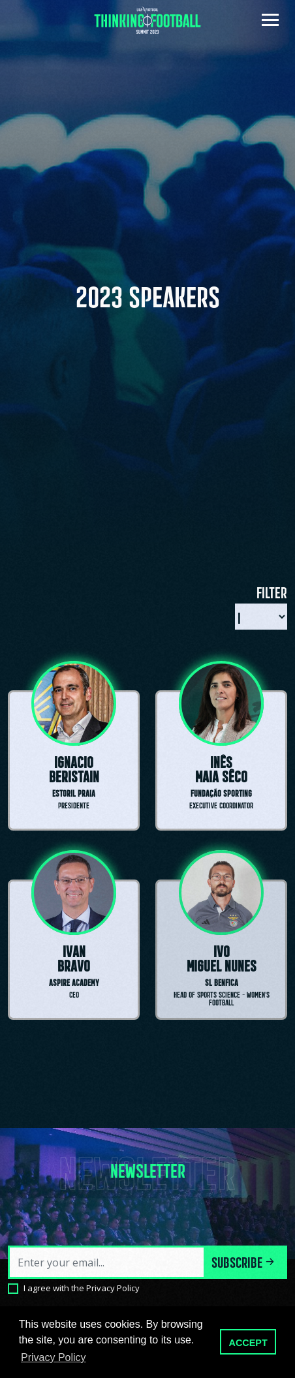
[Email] (107, 1262)
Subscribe (244, 1261)
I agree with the (81, 1288)
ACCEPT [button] (248, 1343)
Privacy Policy (113, 1288)
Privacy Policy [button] (53, 1357)
